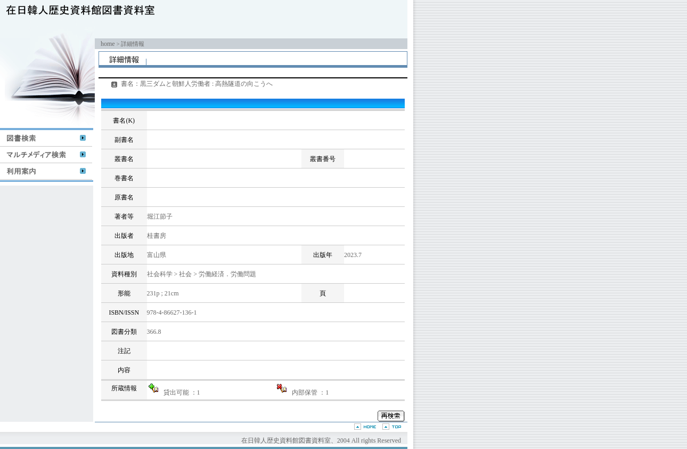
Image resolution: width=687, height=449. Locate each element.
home (108, 43)
